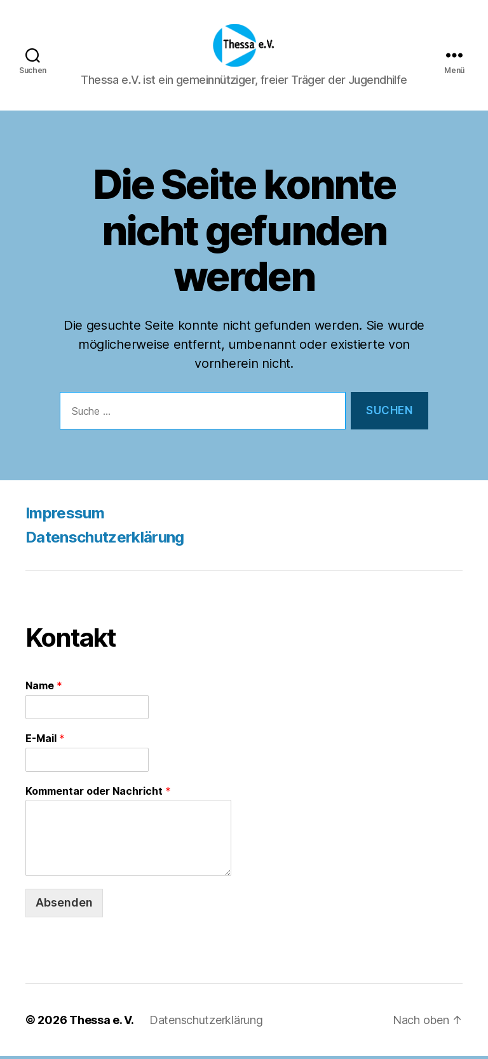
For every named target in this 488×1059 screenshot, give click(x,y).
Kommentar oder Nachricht (98, 794)
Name (43, 688)
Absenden (64, 906)
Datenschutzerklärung (104, 540)
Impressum (64, 516)
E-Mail (45, 741)
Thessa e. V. (101, 1023)
